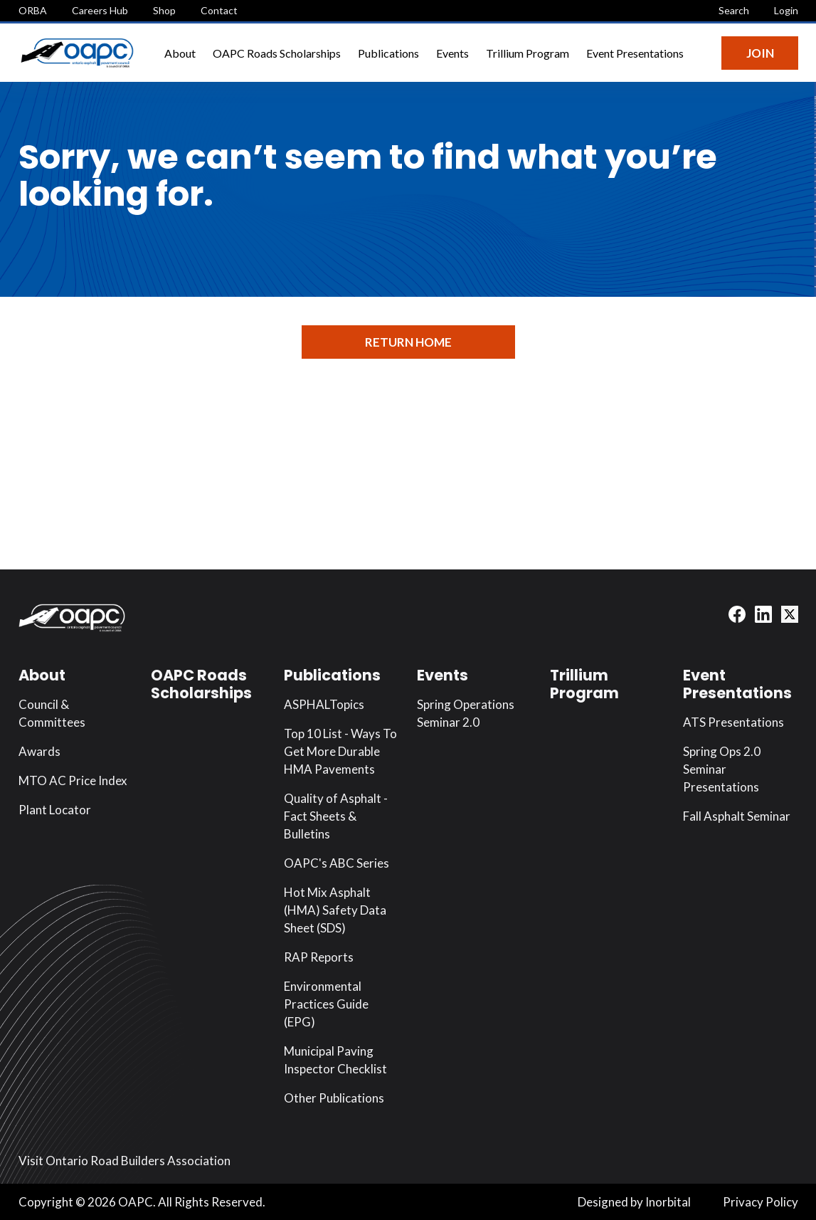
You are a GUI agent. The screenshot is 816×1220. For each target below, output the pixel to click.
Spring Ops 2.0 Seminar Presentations (722, 769)
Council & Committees (51, 713)
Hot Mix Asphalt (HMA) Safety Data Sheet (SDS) (335, 910)
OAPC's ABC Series (336, 863)
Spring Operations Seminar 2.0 (465, 713)
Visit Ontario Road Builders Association (124, 1160)
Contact (219, 10)
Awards (39, 751)
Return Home (408, 342)
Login (786, 10)
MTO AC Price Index (72, 780)
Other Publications (334, 1097)
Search (734, 10)
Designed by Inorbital (634, 1201)
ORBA (32, 10)
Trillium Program (527, 53)
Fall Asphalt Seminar (736, 816)
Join (760, 53)
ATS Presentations (733, 722)
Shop (164, 10)
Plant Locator (54, 809)
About (180, 53)
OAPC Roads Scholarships (277, 53)
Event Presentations (635, 53)
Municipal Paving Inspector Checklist (335, 1059)
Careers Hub (100, 10)
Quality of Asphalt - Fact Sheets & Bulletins (336, 816)
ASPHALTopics (324, 704)
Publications (388, 53)
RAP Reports (319, 957)
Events (452, 53)
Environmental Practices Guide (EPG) (326, 1004)
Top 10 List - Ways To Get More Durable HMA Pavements (340, 751)
